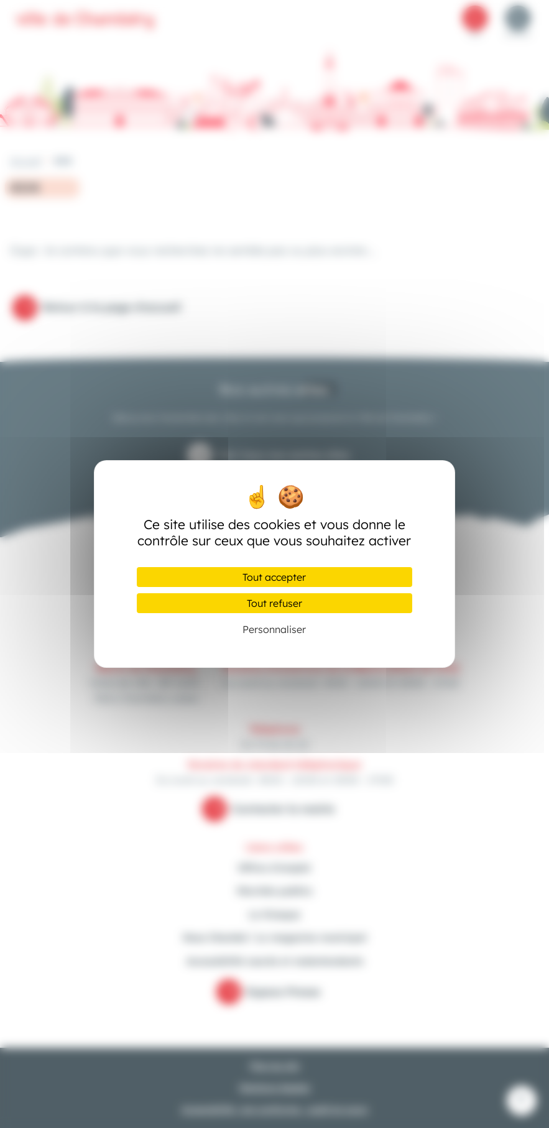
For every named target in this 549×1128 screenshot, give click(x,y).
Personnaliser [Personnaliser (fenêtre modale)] (274, 629)
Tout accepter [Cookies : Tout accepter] (274, 577)
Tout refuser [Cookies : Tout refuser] (274, 603)
